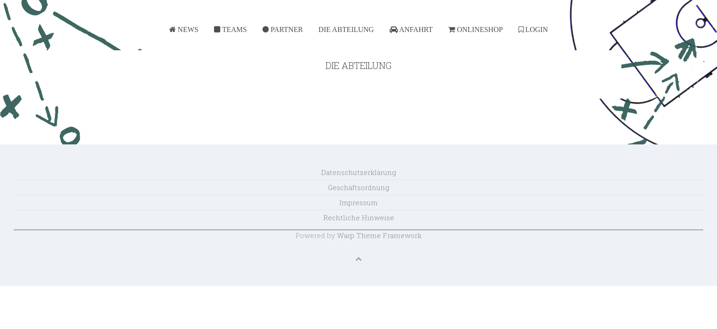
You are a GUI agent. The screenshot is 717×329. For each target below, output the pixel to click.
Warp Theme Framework (379, 235)
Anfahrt (411, 29)
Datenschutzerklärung (358, 172)
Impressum (358, 202)
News (183, 29)
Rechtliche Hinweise (358, 217)
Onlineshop (475, 29)
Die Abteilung (346, 29)
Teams (230, 29)
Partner (282, 29)
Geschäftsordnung (358, 187)
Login (533, 29)
